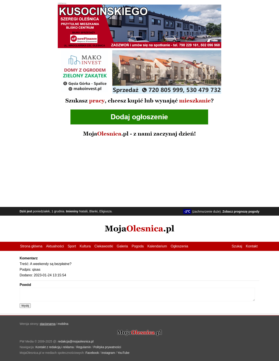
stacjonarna (47, 324)
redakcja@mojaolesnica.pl (76, 341)
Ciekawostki (103, 246)
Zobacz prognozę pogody (240, 211)
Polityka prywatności (107, 347)
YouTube (123, 352)
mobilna (63, 324)
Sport (72, 246)
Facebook (92, 352)
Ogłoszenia (179, 246)
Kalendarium (157, 246)
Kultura (85, 246)
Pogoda (138, 246)
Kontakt (252, 246)
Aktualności (55, 246)
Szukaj (237, 246)
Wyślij (25, 305)
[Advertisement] (139, 172)
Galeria (122, 246)
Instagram (108, 352)
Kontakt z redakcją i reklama (54, 347)
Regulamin (83, 347)
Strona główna (31, 246)
